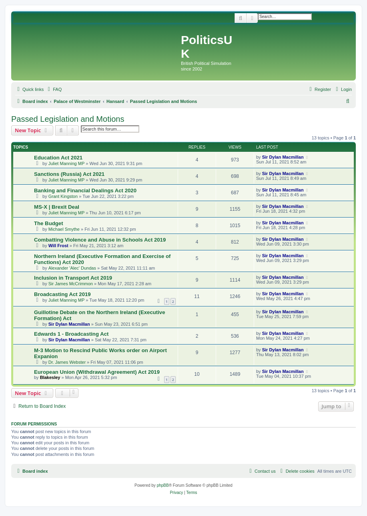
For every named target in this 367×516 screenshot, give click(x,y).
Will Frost (58, 245)
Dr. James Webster (67, 362)
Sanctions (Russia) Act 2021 (69, 174)
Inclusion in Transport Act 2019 (73, 278)
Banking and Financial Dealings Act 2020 (85, 190)
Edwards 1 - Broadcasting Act (71, 334)
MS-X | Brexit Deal (56, 207)
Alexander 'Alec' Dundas (72, 268)
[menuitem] (54, 89)
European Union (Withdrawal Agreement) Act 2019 (97, 372)
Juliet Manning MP (66, 163)
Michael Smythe (64, 229)
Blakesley (50, 377)
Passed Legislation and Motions (67, 119)
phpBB (163, 485)
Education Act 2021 (58, 158)
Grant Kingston (63, 196)
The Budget (48, 223)
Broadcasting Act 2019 (62, 294)
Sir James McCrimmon (70, 283)
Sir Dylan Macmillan (283, 157)
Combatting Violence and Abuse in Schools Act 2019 (100, 240)
